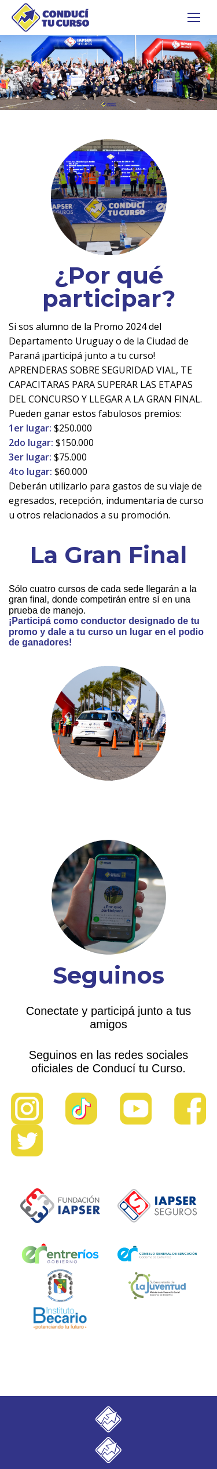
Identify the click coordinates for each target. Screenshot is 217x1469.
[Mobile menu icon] (193, 17)
